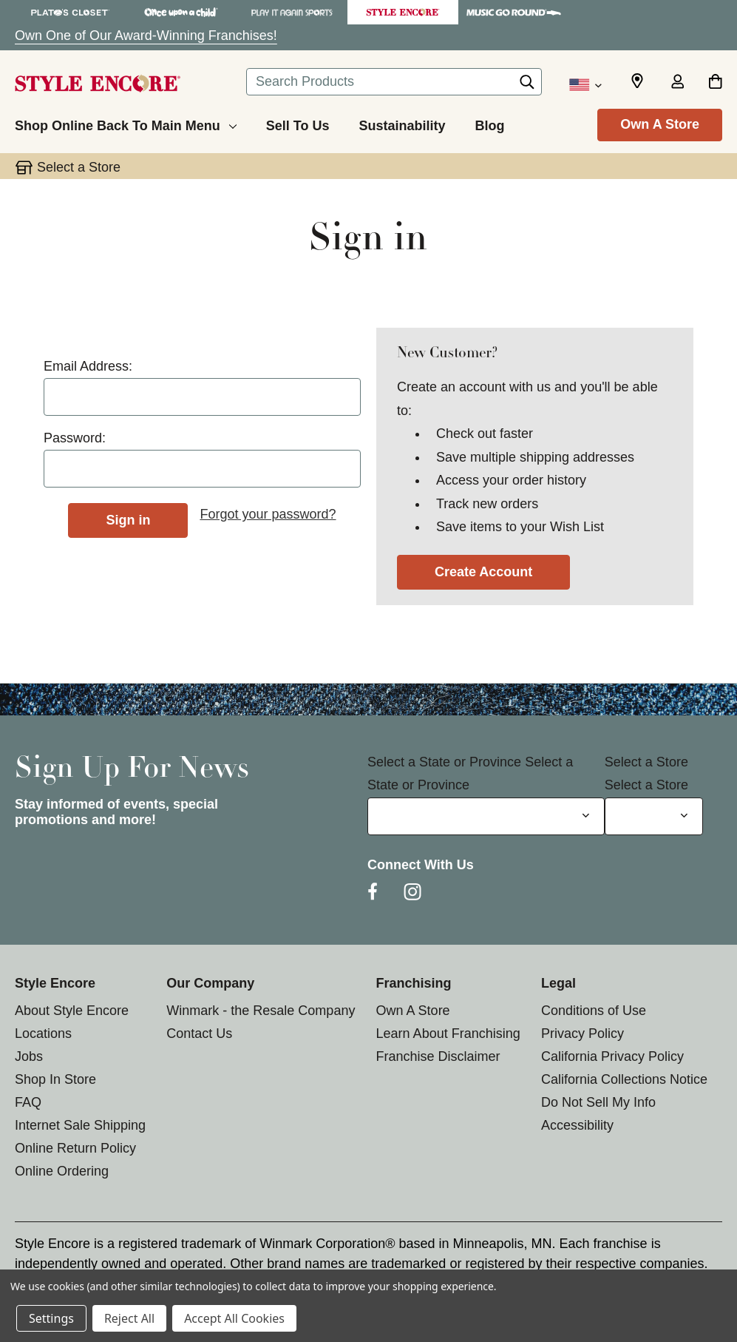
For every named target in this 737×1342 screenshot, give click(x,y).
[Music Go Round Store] (513, 12)
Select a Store (646, 762)
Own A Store (659, 124)
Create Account (483, 571)
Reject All (129, 1318)
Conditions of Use (593, 1010)
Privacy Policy (582, 1033)
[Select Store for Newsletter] (654, 816)
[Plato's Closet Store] (70, 12)
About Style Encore (72, 1010)
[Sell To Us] (297, 123)
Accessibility (577, 1125)
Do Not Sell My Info (598, 1102)
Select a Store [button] (78, 167)
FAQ (28, 1102)
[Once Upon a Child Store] (181, 12)
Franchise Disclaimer (438, 1056)
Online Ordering (62, 1171)
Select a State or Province (444, 762)
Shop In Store (55, 1079)
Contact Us (199, 1033)
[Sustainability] (402, 123)
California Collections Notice (624, 1079)
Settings (51, 1318)
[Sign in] (677, 83)
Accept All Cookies (234, 1318)
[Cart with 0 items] (715, 83)
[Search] (527, 85)
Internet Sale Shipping (80, 1125)
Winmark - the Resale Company (260, 1010)
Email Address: (88, 366)
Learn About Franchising (448, 1033)
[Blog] (489, 123)
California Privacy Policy (612, 1056)
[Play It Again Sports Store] (292, 12)
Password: (75, 438)
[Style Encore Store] (402, 12)
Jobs (29, 1056)
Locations (43, 1033)
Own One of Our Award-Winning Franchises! (146, 35)
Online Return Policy (75, 1148)
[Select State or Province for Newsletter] (486, 816)
